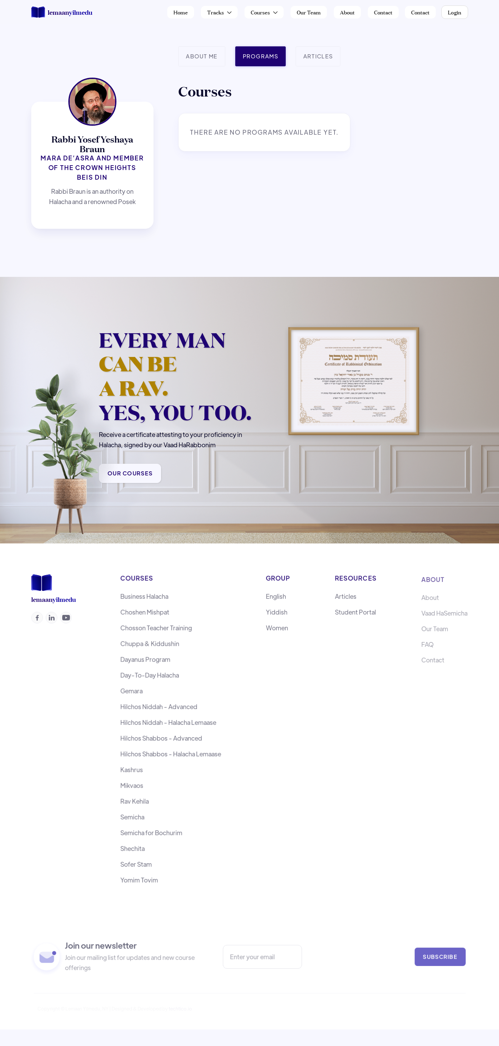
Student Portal (356, 615)
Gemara (132, 692)
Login (455, 12)
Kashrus (133, 769)
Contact (383, 12)
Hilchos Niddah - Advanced (159, 707)
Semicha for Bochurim (152, 830)
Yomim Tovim (140, 876)
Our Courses (131, 473)
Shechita (133, 846)
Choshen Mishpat (145, 615)
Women (277, 631)
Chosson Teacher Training (156, 631)
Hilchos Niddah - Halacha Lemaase (168, 723)
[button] (219, 12)
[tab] (201, 56)
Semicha (133, 815)
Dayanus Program (146, 661)
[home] (61, 12)
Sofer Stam (137, 861)
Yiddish (276, 615)
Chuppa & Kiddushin (150, 646)
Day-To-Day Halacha (150, 677)
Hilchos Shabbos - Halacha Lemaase (170, 753)
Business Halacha (145, 600)
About (347, 12)
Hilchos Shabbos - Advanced (161, 738)
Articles (346, 600)
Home (180, 12)
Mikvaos (133, 784)
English (276, 600)
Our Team (309, 12)
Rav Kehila (135, 799)
